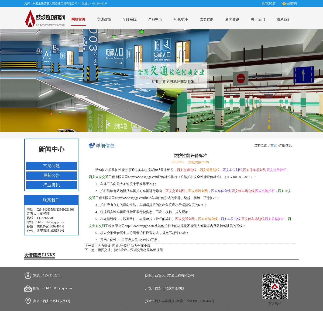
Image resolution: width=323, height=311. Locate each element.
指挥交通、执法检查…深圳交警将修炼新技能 (130, 250)
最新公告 (51, 175)
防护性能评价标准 (190, 155)
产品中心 (155, 19)
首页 (273, 145)
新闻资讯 (232, 19)
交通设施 (104, 19)
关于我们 (258, 19)
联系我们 (271, 3)
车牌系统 (130, 19)
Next (315, 79)
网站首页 (78, 19)
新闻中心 (51, 149)
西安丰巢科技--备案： (170, 301)
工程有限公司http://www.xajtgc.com (123, 177)
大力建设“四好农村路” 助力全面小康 (124, 246)
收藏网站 (292, 3)
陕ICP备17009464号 (201, 301)
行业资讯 (51, 185)
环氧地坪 (181, 19)
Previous (8, 79)
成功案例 (206, 19)
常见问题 (51, 165)
